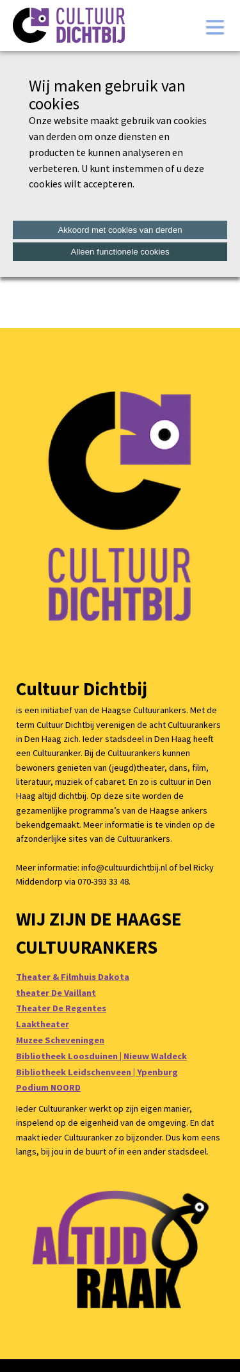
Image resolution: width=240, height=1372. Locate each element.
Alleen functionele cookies (119, 251)
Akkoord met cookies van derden (120, 230)
